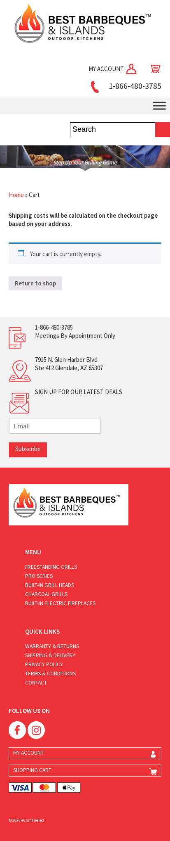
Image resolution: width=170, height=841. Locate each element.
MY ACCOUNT (113, 69)
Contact (36, 682)
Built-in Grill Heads (49, 585)
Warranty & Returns (52, 646)
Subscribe (28, 449)
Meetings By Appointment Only (75, 336)
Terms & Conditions (50, 673)
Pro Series (39, 576)
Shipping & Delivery (50, 655)
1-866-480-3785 (124, 86)
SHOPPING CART (32, 770)
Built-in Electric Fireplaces (60, 603)
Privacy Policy (44, 664)
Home (16, 195)
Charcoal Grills (46, 594)
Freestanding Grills (51, 566)
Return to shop (35, 283)
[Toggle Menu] (159, 105)
